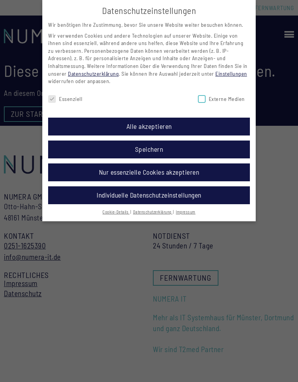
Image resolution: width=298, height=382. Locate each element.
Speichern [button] (149, 146)
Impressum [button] (186, 208)
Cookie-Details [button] (116, 208)
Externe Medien (221, 96)
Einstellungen (231, 70)
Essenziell (65, 96)
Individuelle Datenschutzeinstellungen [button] (149, 192)
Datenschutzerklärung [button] (153, 208)
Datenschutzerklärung (93, 70)
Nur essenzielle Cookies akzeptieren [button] (149, 169)
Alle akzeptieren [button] (149, 123)
